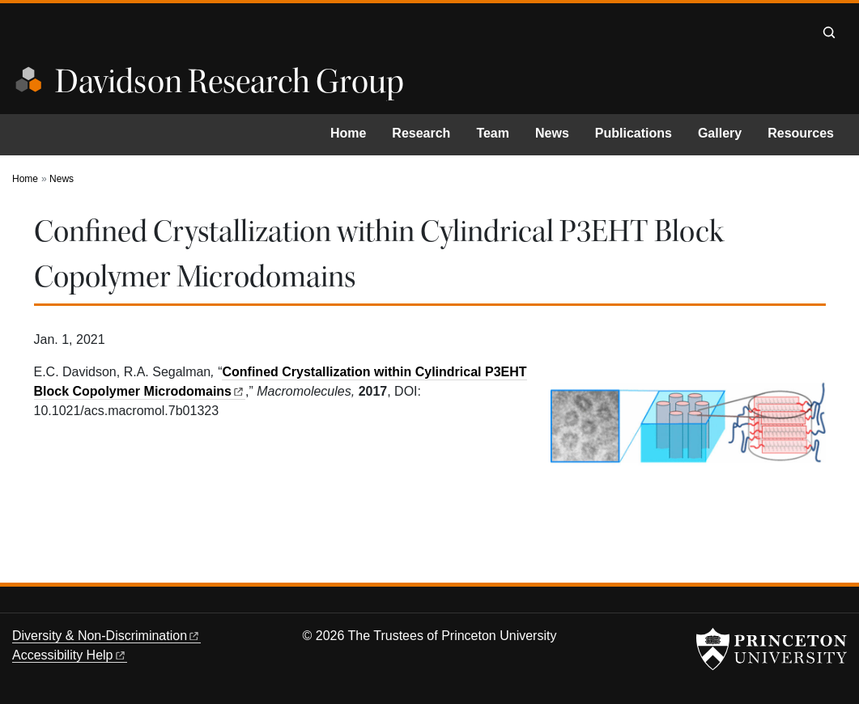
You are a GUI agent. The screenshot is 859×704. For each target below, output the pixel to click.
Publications (633, 133)
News (552, 133)
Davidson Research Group (229, 82)
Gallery (720, 133)
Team (492, 133)
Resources (801, 133)
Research (421, 133)
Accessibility (69, 655)
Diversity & (106, 636)
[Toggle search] (829, 32)
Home (348, 133)
